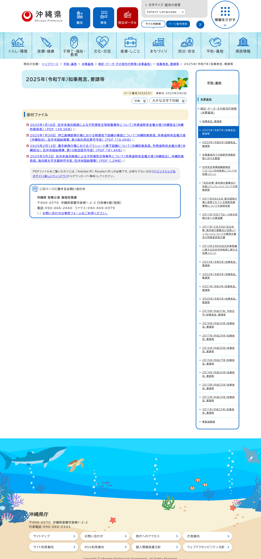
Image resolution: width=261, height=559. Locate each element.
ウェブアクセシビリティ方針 (206, 540)
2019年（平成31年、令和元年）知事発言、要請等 (218, 306)
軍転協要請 (208, 415)
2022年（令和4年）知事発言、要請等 (219, 269)
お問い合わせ (94, 529)
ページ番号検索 (178, 24)
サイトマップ (41, 529)
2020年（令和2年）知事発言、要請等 (219, 294)
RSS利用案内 (94, 540)
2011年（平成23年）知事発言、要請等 (218, 405)
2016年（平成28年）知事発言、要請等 (218, 343)
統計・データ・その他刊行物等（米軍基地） (125, 64)
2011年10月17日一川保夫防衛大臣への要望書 (220, 210)
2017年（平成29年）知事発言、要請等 (218, 331)
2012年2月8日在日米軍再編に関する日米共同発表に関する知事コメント (220, 243)
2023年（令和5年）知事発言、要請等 (219, 257)
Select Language (162, 11)
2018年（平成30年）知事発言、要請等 (218, 319)
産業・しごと (130, 51)
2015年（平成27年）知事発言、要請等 (218, 355)
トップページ (50, 64)
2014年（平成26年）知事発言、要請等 (218, 368)
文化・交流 (102, 51)
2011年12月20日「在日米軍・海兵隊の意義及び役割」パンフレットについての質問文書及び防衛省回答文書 (219, 225)
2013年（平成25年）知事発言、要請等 (218, 380)
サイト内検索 (153, 24)
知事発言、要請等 (167, 64)
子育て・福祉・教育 (74, 52)
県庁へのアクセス (148, 529)
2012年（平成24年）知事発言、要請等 (218, 392)
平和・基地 (214, 51)
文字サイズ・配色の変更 (165, 4)
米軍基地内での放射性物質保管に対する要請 (219, 150)
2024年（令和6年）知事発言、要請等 (219, 138)
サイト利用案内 (43, 540)
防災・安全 (186, 51)
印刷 (137, 100)
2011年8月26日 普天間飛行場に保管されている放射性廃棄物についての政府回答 (219, 196)
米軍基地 (88, 64)
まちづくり (158, 51)
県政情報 (243, 51)
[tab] (153, 24)
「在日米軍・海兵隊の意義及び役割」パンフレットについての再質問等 (220, 180)
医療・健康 (46, 51)
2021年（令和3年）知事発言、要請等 (219, 282)
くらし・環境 (18, 51)
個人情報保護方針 (148, 540)
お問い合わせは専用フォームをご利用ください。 (75, 213)
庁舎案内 (193, 529)
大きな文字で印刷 (165, 100)
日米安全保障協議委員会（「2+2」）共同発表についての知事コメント (219, 164)
